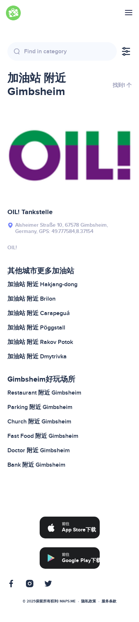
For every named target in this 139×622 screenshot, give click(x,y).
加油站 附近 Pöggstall (36, 327)
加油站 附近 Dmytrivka (37, 356)
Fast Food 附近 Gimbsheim (42, 436)
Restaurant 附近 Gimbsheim (44, 392)
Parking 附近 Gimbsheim (39, 407)
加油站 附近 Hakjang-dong (42, 284)
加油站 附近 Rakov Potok (40, 342)
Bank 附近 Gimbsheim (36, 465)
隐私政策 (88, 601)
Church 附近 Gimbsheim (39, 421)
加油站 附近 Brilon (31, 298)
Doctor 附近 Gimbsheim (38, 450)
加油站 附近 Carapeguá (38, 313)
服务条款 (109, 601)
